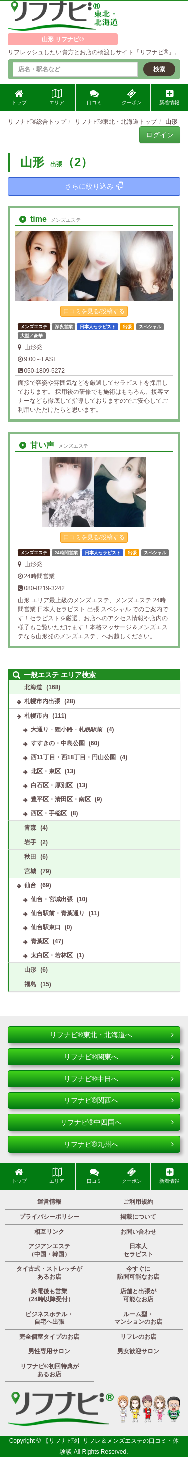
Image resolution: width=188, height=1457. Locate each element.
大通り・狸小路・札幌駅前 (67, 729)
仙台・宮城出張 (52, 899)
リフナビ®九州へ (119, 1144)
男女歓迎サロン (138, 1351)
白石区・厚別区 (52, 785)
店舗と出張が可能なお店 (138, 1295)
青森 (30, 827)
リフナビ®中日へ (119, 1079)
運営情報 (49, 1201)
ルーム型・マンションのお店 (138, 1318)
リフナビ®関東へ (119, 1057)
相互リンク (49, 1231)
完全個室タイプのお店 (49, 1336)
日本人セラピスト (138, 1250)
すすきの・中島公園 (58, 743)
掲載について (138, 1216)
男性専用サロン (49, 1351)
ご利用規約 (138, 1201)
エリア (56, 97)
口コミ (94, 97)
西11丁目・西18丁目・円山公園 (73, 757)
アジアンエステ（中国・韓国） (49, 1250)
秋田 (30, 856)
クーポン (132, 97)
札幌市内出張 (42, 701)
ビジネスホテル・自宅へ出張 (49, 1318)
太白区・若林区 (52, 955)
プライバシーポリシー (49, 1216)
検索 (159, 69)
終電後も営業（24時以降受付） (49, 1295)
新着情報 (169, 97)
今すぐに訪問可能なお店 (138, 1272)
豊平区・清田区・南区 (61, 799)
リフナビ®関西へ (119, 1100)
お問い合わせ (138, 1231)
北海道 (33, 687)
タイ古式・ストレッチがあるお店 (49, 1272)
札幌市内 (36, 715)
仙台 (30, 885)
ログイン (160, 135)
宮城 (30, 871)
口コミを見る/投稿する (94, 311)
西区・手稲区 (49, 813)
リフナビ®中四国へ (117, 1122)
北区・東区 (46, 771)
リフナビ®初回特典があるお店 (49, 1370)
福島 (30, 984)
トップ (19, 97)
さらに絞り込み (94, 186)
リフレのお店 (138, 1336)
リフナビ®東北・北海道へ (112, 1035)
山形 (30, 969)
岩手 (30, 842)
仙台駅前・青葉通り (58, 913)
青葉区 (40, 941)
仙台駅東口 (46, 927)
